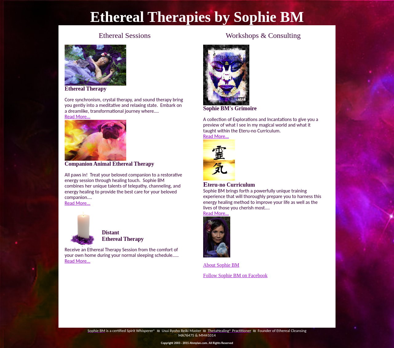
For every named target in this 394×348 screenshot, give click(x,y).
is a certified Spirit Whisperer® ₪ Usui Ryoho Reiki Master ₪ (156, 330)
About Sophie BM (221, 265)
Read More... (77, 116)
